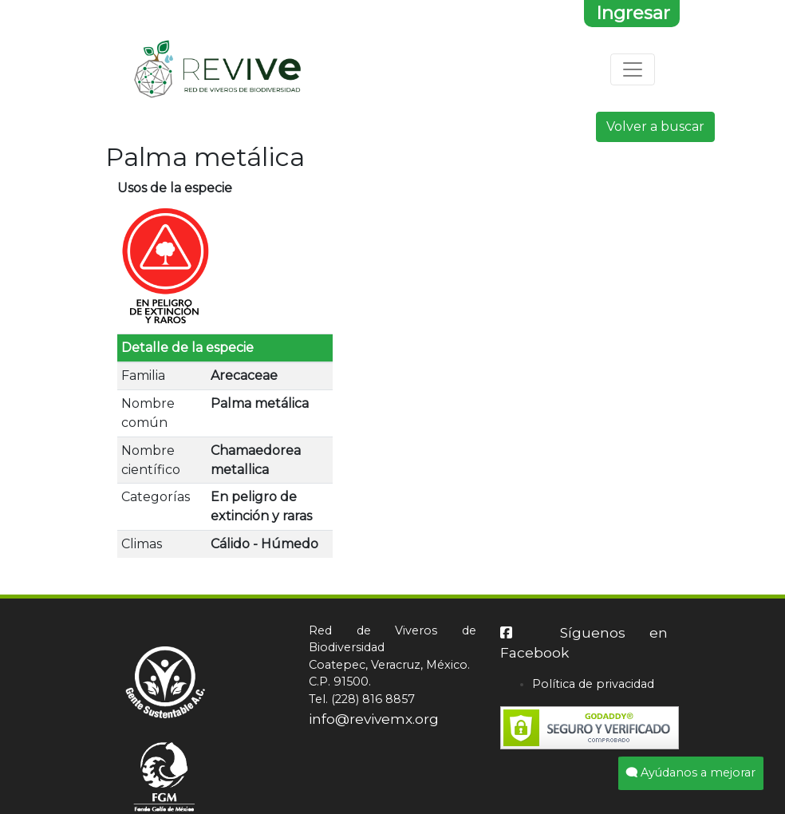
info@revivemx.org (374, 718)
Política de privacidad (593, 684)
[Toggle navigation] (632, 69)
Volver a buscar (655, 126)
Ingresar (633, 13)
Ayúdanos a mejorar (690, 772)
